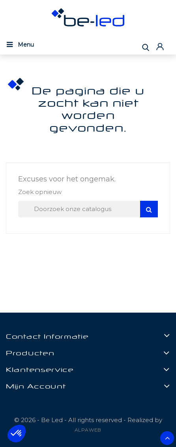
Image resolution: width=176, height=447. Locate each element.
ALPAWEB (88, 430)
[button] (16, 433)
